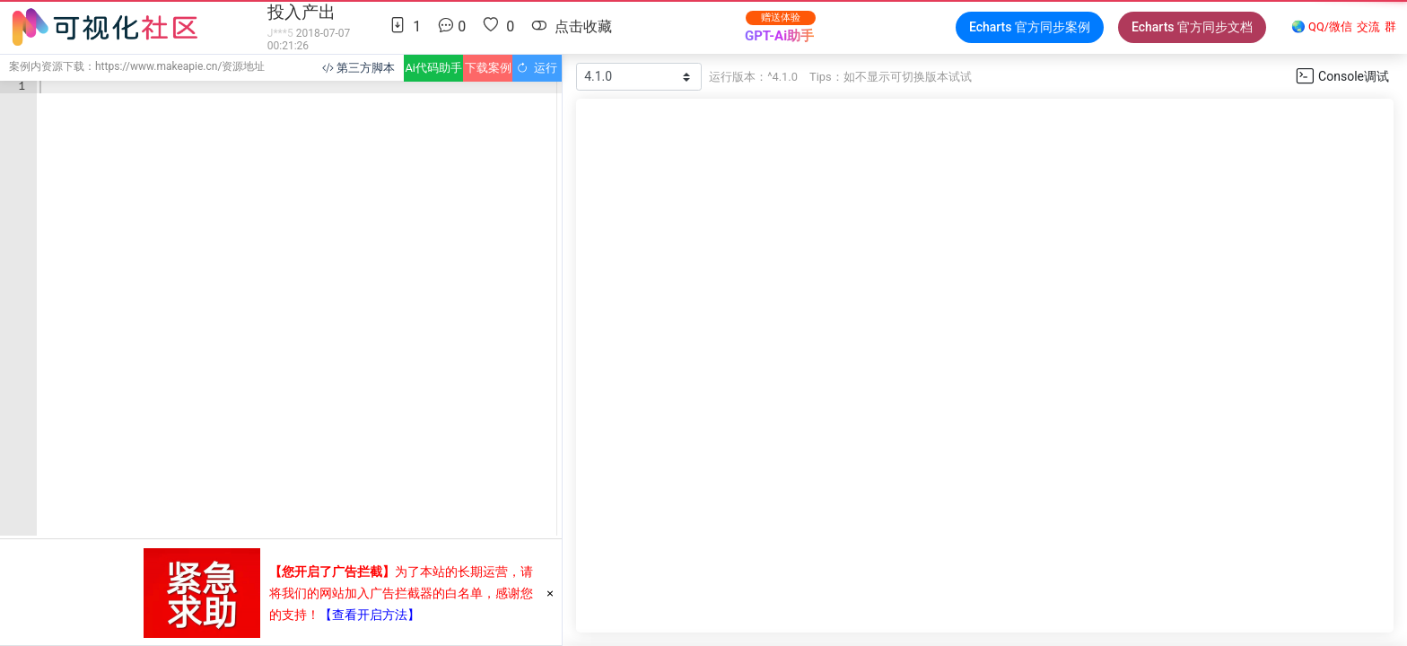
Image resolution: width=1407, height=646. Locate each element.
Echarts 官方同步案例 (1029, 27)
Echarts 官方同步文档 (1192, 27)
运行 (537, 67)
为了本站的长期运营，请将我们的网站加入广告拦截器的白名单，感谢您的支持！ (401, 593)
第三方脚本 (358, 67)
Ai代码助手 (433, 67)
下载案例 (488, 67)
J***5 (280, 33)
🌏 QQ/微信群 (1343, 27)
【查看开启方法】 (369, 614)
